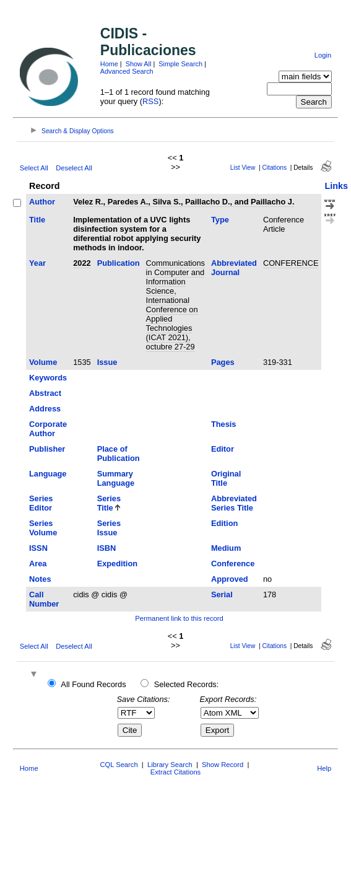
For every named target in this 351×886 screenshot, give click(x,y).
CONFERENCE (291, 263)
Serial (222, 594)
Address (45, 408)
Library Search (170, 764)
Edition (224, 523)
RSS (150, 101)
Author (42, 201)
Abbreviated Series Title (234, 503)
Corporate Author (48, 428)
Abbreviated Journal (234, 267)
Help (324, 768)
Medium (226, 548)
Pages (223, 362)
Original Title (226, 478)
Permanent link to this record (179, 618)
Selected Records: (186, 684)
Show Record (222, 764)
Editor (222, 449)
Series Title (109, 503)
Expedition (117, 563)
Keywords (48, 377)
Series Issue (109, 528)
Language (47, 473)
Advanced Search (127, 71)
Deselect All (74, 168)
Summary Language (115, 478)
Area (37, 563)
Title (37, 219)
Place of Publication (118, 453)
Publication (118, 263)
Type (220, 219)
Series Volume (43, 528)
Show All (139, 64)
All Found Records (93, 684)
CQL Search (118, 764)
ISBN (106, 548)
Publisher (47, 449)
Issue (107, 362)
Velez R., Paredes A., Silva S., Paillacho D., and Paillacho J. (183, 201)
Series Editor (41, 503)
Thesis (223, 424)
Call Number (44, 599)
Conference (232, 563)
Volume (43, 362)
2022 (81, 263)
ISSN (38, 548)
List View (243, 167)
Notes (40, 579)
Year (37, 263)
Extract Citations (175, 772)
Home (109, 64)
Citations (274, 167)
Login (322, 55)
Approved (229, 579)
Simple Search (180, 64)
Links (336, 186)
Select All (34, 168)
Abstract (45, 393)
